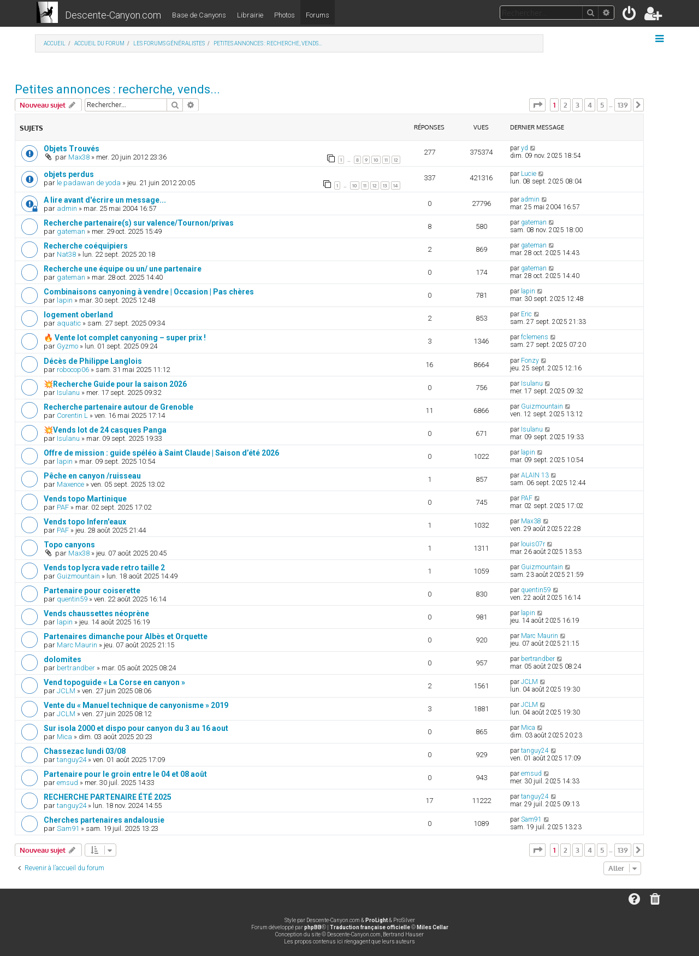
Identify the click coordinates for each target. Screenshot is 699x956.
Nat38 (66, 254)
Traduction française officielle (370, 927)
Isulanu (68, 392)
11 (386, 160)
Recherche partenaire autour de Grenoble (118, 407)
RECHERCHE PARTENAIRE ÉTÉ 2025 (107, 797)
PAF (63, 507)
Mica (64, 737)
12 (396, 160)
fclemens (534, 337)
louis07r (533, 544)
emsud (67, 782)
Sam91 (68, 828)
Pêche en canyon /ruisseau (92, 475)
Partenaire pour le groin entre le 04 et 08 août (125, 774)
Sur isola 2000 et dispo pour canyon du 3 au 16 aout (136, 728)
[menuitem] (630, 15)
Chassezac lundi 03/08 (85, 751)
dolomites (62, 659)
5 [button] (602, 105)
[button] (537, 104)
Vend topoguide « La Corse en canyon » (114, 682)
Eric (526, 314)
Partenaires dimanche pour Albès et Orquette (126, 636)
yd (524, 148)
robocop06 (73, 369)
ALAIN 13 (535, 475)
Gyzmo (67, 346)
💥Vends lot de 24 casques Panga (105, 430)
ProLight (376, 920)
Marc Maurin (77, 645)
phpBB (313, 927)
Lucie (528, 174)
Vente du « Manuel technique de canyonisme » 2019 (136, 705)
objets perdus (69, 174)
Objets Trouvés (71, 148)
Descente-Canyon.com (113, 15)
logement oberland (78, 314)
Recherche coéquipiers (86, 245)
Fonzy (530, 360)
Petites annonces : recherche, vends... (117, 89)
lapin (65, 300)
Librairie (250, 15)
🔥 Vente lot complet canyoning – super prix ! (125, 337)
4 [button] (590, 105)
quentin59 (72, 599)
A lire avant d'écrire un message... (105, 200)
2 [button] (565, 105)
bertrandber (76, 668)
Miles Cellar (432, 927)
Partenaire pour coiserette (92, 590)
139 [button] (623, 105)
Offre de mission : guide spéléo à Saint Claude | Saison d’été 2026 (161, 453)
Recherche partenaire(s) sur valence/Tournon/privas (139, 223)
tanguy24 (71, 760)
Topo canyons (69, 544)
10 (376, 160)
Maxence (70, 484)
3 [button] (577, 105)
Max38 (79, 157)
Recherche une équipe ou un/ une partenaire (123, 268)
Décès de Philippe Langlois (93, 361)
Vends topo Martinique (85, 498)
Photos (284, 15)
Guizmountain (542, 406)
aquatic (69, 323)
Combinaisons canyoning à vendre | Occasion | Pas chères (149, 291)
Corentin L (72, 415)
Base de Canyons (199, 15)
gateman (71, 231)
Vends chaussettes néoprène (96, 613)
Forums (317, 15)
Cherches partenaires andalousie (104, 820)
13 (385, 185)
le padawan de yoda (89, 183)
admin (67, 208)
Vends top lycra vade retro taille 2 (104, 567)
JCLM (66, 691)
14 (395, 185)
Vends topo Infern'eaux (85, 521)
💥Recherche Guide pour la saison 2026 (115, 384)
